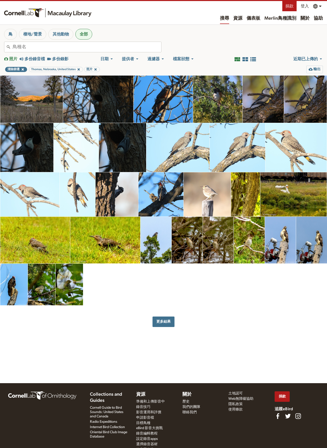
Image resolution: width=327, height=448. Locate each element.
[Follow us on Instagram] (298, 416)
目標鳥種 (143, 423)
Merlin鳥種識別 (280, 18)
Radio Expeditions (103, 421)
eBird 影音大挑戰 (149, 428)
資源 (237, 18)
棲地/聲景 (32, 34)
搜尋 (224, 18)
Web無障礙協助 (240, 399)
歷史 (186, 401)
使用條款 (235, 409)
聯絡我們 (189, 412)
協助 (318, 18)
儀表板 (253, 18)
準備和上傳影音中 (150, 401)
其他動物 (61, 34)
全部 (84, 34)
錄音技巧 (143, 407)
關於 (305, 18)
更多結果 (163, 321)
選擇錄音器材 (147, 444)
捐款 (289, 6)
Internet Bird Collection (107, 427)
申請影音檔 (145, 417)
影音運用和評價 (148, 412)
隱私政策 (235, 404)
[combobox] (87, 47)
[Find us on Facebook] (278, 416)
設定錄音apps (147, 439)
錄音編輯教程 (147, 433)
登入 (305, 6)
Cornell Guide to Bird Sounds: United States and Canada (106, 412)
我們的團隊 (191, 407)
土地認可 (235, 393)
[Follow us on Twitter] (288, 416)
